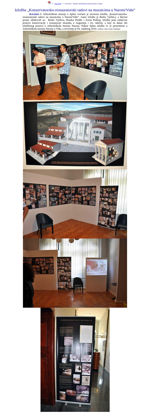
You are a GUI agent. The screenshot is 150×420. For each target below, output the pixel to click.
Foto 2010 (58, 4)
